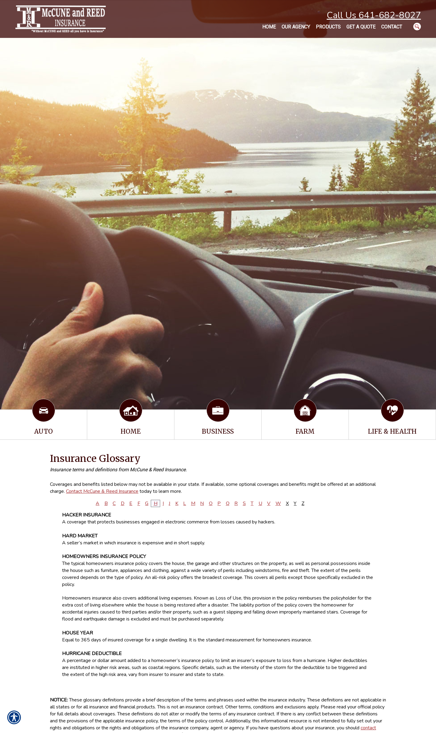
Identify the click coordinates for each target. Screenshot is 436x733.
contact (368, 728)
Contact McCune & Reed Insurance (102, 491)
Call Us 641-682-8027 (374, 15)
